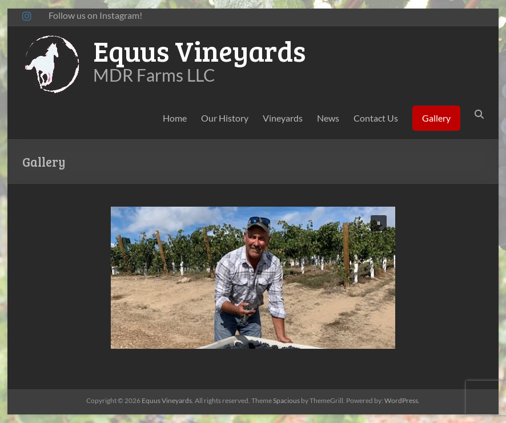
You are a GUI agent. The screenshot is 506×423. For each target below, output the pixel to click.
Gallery (436, 117)
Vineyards (283, 117)
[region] (253, 278)
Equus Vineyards (199, 50)
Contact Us (376, 117)
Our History (224, 117)
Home (175, 117)
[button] (379, 223)
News (328, 117)
